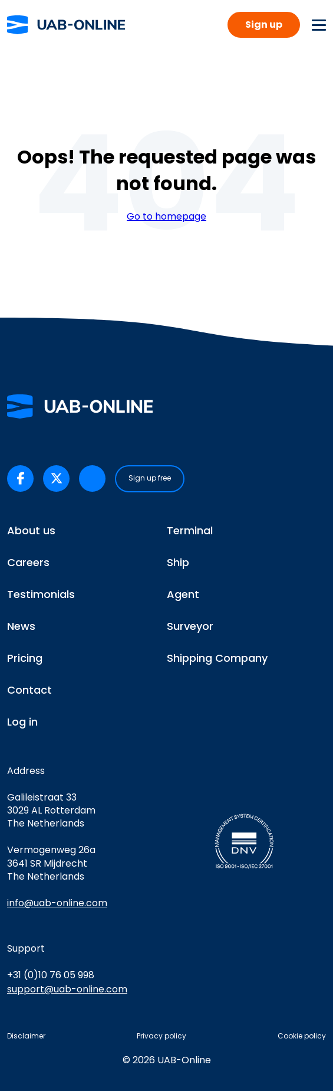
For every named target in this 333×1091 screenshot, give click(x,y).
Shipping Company (217, 658)
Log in (22, 721)
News (21, 626)
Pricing (24, 658)
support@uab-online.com (67, 989)
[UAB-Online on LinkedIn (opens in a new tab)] (92, 478)
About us (31, 530)
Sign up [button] (263, 24)
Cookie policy (302, 1036)
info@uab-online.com (57, 903)
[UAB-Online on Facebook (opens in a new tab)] (20, 478)
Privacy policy (161, 1036)
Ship (178, 562)
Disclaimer (26, 1036)
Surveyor (190, 626)
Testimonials (41, 594)
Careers (28, 562)
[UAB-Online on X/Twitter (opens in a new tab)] (56, 478)
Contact (29, 689)
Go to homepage (166, 216)
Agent (183, 594)
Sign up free (149, 478)
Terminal (190, 530)
